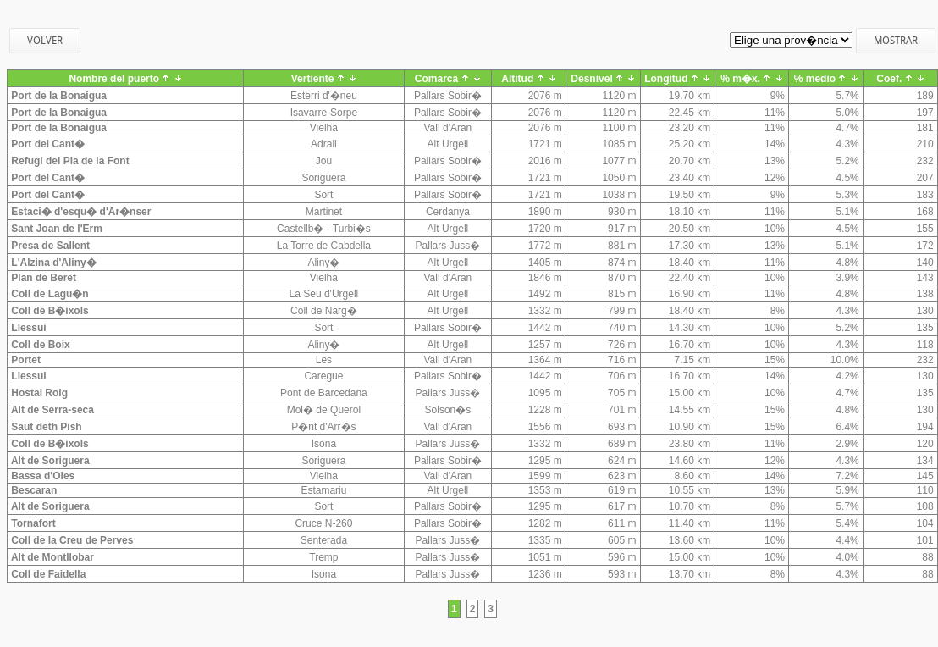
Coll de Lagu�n (48, 294)
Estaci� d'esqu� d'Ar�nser (79, 212)
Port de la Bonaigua (57, 96)
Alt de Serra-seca (51, 410)
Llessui (27, 328)
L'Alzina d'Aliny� (52, 262)
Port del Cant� (46, 144)
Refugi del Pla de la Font (69, 161)
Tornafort (32, 523)
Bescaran (32, 490)
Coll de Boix (39, 345)
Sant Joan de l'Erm (55, 229)
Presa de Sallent (49, 246)
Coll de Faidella (47, 574)
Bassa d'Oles (41, 476)
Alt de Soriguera (49, 461)
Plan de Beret (42, 278)
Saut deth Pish (45, 427)
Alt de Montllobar (51, 557)
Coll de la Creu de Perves (70, 540)
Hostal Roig (38, 393)
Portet (24, 360)
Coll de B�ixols (48, 311)
